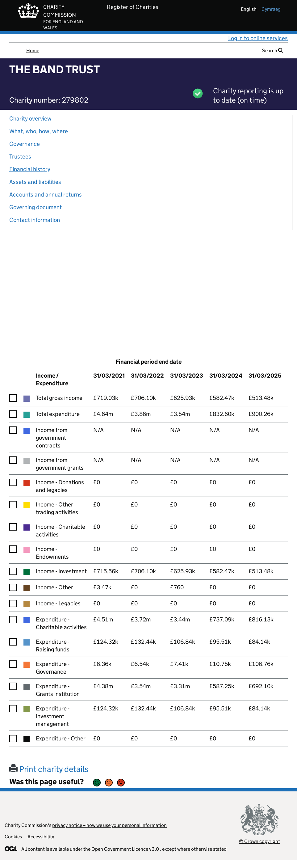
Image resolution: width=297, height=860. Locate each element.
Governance (24, 143)
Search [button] (272, 50)
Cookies (13, 837)
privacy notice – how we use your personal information (109, 825)
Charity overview (30, 118)
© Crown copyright (259, 841)
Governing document (35, 207)
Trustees (20, 156)
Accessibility (40, 837)
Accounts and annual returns (45, 194)
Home (32, 50)
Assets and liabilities (35, 181)
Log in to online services (258, 38)
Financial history (29, 169)
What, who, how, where (38, 131)
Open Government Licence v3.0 (125, 849)
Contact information (34, 219)
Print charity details (48, 769)
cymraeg (271, 9)
